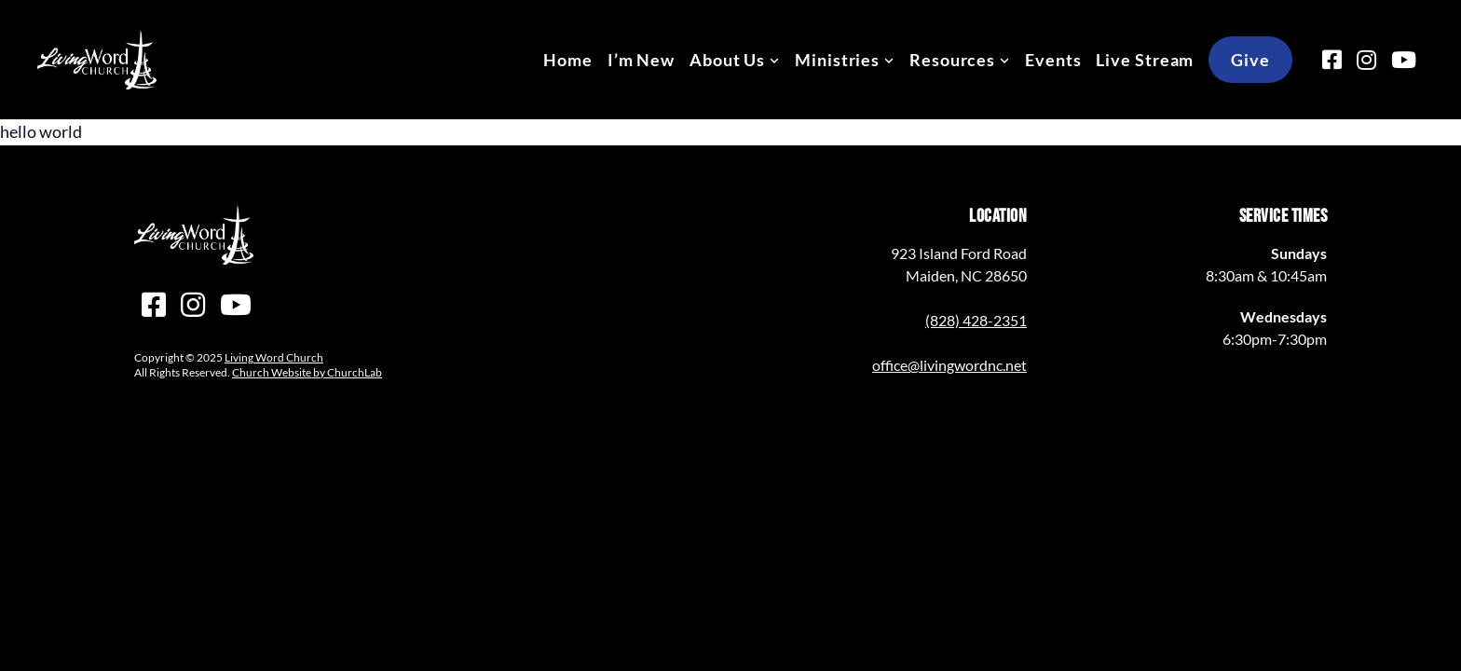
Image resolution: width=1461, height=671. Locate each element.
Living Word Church (274, 357)
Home (568, 59)
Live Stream (1145, 59)
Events (1053, 59)
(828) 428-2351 (976, 320)
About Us (727, 59)
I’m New (641, 59)
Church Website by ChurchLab (307, 372)
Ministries (837, 59)
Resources (952, 59)
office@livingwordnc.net (949, 365)
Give (1250, 59)
